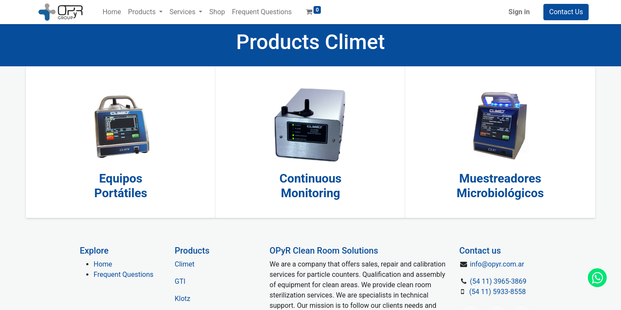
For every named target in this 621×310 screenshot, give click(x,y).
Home (103, 264)
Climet (184, 264)
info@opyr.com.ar (497, 264)
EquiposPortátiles (120, 185)
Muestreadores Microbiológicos (500, 185)
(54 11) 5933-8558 (497, 292)
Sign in (519, 12)
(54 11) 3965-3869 (498, 281)
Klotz (182, 298)
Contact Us (566, 12)
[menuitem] (112, 12)
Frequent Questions (124, 274)
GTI (180, 281)
